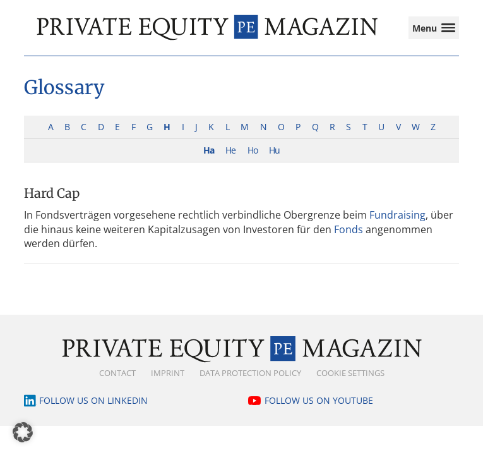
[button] (22, 432)
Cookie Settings (350, 373)
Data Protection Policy (250, 373)
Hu (274, 150)
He (230, 150)
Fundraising (397, 215)
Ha (208, 150)
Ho (252, 150)
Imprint (167, 373)
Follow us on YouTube (319, 400)
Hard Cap (52, 193)
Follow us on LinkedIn (93, 400)
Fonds (348, 229)
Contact (117, 373)
